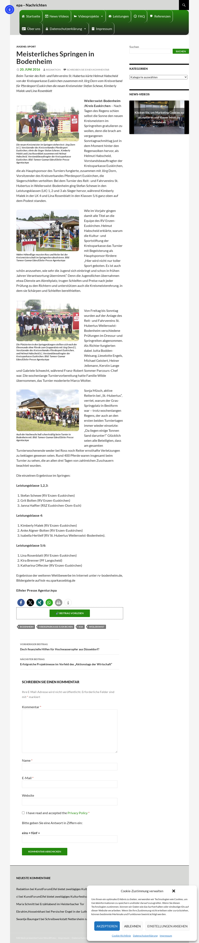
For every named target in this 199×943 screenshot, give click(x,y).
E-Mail (27, 778)
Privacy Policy (78, 813)
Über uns (33, 29)
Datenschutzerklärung (145, 935)
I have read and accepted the (55, 813)
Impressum (166, 935)
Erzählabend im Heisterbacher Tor (62, 904)
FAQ (141, 16)
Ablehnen (132, 926)
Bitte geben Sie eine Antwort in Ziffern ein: (52, 823)
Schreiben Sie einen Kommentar (88, 69)
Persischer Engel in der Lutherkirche (74, 911)
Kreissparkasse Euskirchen (56, 626)
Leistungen (121, 16)
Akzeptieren (107, 926)
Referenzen (162, 16)
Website (28, 795)
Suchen (134, 47)
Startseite (33, 16)
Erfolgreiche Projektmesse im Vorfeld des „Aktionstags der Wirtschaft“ (69, 661)
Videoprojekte (90, 16)
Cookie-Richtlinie (121, 935)
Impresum (63, 937)
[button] (174, 891)
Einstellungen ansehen (167, 926)
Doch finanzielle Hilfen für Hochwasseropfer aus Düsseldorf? (69, 646)
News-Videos (59, 16)
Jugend (21, 46)
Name (27, 760)
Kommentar (31, 707)
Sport (31, 46)
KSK (81, 626)
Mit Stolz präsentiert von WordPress (36, 937)
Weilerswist (97, 626)
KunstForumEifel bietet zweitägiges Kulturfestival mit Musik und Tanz (80, 889)
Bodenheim (26, 626)
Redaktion (53, 69)
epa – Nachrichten (31, 5)
